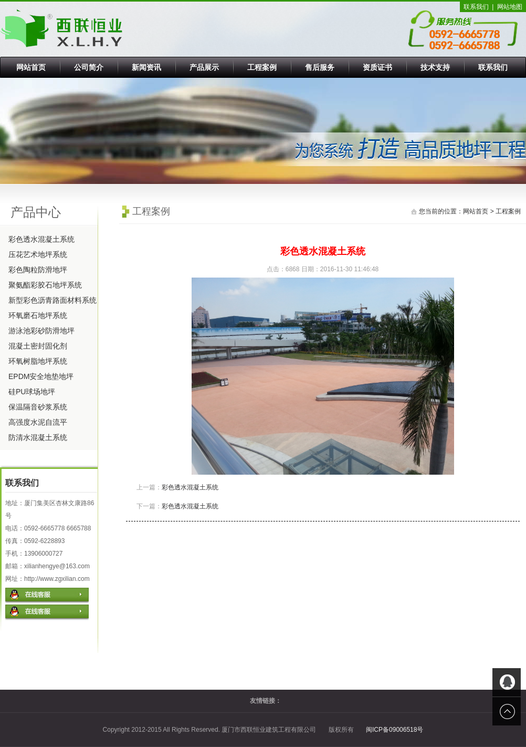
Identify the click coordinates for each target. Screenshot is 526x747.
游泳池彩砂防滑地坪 (41, 330)
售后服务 (319, 67)
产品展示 (204, 67)
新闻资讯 (146, 67)
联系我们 (476, 7)
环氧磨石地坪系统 (37, 315)
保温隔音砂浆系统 (37, 407)
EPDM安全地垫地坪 (40, 376)
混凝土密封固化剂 (37, 346)
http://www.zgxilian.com (57, 578)
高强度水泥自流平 (37, 422)
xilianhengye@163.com (57, 566)
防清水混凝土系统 (37, 437)
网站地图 (509, 7)
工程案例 (262, 67)
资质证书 (377, 67)
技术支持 (435, 67)
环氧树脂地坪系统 (37, 361)
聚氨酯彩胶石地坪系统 (45, 285)
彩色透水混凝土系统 (41, 239)
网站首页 (31, 67)
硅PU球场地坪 (31, 391)
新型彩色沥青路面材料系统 (52, 300)
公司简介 (88, 67)
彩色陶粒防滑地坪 (37, 269)
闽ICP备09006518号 (394, 729)
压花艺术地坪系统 (37, 254)
